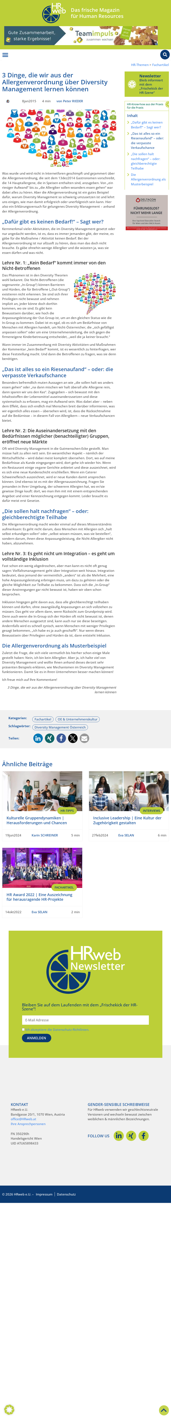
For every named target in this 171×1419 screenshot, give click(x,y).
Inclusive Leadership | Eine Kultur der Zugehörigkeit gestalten (127, 820)
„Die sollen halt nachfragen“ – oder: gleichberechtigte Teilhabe (145, 161)
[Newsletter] (132, 84)
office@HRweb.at (23, 1119)
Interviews (151, 811)
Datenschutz (66, 1194)
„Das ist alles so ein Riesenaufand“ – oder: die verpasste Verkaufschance (147, 140)
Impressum (44, 1194)
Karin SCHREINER (45, 835)
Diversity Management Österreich (60, 727)
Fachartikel (160, 64)
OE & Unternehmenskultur (77, 719)
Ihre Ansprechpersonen (28, 1124)
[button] (38, 738)
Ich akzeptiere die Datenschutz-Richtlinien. (57, 1029)
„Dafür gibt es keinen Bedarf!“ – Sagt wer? (147, 124)
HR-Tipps (67, 811)
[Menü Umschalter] (5, 55)
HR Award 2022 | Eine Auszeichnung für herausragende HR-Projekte (39, 897)
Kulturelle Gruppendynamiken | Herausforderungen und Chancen (37, 820)
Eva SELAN (126, 835)
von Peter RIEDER (70, 101)
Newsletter (150, 75)
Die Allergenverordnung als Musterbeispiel (148, 179)
